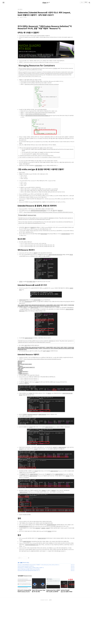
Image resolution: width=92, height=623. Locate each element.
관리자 (50, 620)
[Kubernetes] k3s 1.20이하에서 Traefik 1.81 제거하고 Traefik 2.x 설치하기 (30, 588)
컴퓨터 (21, 583)
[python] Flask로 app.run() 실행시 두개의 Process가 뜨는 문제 (28, 589)
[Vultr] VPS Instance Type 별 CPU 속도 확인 (25, 586)
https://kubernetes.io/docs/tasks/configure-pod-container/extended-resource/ (42, 359)
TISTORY (46, 620)
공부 (18, 583)
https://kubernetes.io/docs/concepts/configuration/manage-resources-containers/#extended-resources (48, 212)
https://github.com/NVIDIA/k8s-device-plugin (35, 114)
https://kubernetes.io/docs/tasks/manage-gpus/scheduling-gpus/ (40, 112)
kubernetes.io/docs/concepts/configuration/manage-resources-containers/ (42, 84)
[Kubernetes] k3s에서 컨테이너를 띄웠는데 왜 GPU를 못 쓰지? (28, 591)
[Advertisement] (46, 564)
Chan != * (46, 2)
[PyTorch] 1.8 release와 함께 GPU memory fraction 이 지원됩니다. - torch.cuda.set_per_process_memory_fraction (38, 585)
